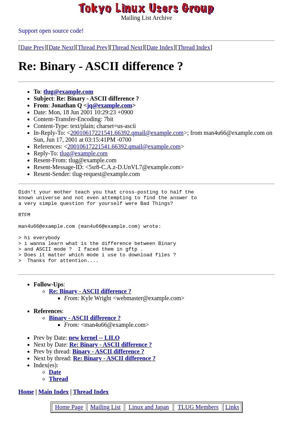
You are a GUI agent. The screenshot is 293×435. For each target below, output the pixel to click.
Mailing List (105, 423)
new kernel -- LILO (94, 353)
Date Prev (32, 47)
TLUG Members (198, 423)
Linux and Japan (149, 423)
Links (232, 423)
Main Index (53, 408)
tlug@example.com (68, 91)
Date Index (160, 47)
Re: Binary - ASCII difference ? (90, 307)
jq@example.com (109, 105)
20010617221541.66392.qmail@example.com (127, 133)
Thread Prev (92, 47)
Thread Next (127, 47)
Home (26, 408)
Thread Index (193, 47)
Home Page (69, 423)
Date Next (61, 47)
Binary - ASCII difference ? (85, 334)
